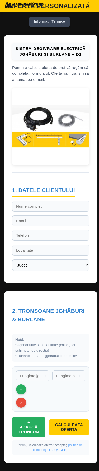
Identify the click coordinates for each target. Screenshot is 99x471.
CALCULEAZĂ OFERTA (69, 427)
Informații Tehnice (49, 22)
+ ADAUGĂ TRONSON (28, 427)
